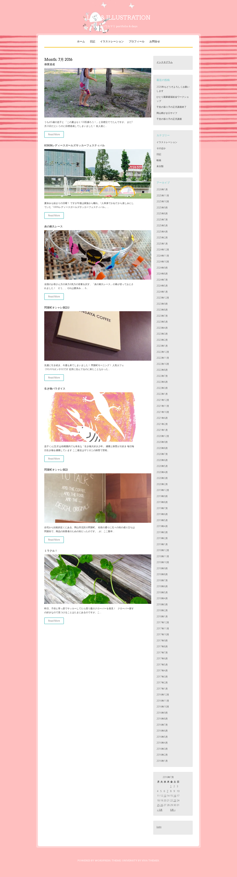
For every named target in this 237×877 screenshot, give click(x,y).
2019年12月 (163, 490)
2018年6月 (162, 586)
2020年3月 (162, 478)
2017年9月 (162, 640)
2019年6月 (162, 514)
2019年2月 (162, 538)
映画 (159, 160)
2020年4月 (162, 472)
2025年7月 (162, 219)
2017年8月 (162, 646)
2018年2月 (162, 610)
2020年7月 (162, 454)
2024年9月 (162, 267)
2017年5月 (162, 664)
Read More (54, 134)
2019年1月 (162, 544)
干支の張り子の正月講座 (169, 118)
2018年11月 (163, 556)
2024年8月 (162, 273)
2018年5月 (162, 592)
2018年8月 (162, 574)
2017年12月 (163, 622)
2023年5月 (162, 321)
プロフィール (137, 41)
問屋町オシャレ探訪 (56, 469)
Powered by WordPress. (94, 860)
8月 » (172, 809)
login (159, 826)
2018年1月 (162, 616)
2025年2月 (162, 237)
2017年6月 (162, 658)
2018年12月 (163, 550)
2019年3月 (162, 532)
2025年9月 (162, 207)
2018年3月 (162, 604)
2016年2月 (162, 754)
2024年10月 (163, 261)
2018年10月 (163, 562)
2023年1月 (162, 345)
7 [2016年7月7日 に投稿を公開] (167, 791)
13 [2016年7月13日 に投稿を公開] (165, 795)
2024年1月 (162, 291)
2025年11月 (163, 195)
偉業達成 (49, 64)
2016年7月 (162, 724)
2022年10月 (163, 363)
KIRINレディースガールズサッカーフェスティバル (74, 145)
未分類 (160, 166)
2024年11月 (163, 255)
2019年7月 (162, 508)
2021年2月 (162, 424)
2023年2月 (162, 339)
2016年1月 (162, 760)
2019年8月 (162, 502)
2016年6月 (162, 730)
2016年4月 (162, 742)
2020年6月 (162, 460)
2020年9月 (162, 442)
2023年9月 (162, 303)
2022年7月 (162, 375)
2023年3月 (162, 333)
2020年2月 (162, 484)
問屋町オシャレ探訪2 (56, 307)
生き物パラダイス (54, 388)
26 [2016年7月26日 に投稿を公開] (161, 805)
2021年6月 (162, 417)
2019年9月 (162, 496)
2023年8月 (162, 309)
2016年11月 (163, 700)
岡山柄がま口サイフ (167, 113)
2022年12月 (163, 351)
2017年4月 (162, 670)
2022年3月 (162, 387)
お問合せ (154, 41)
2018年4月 (162, 598)
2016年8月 (162, 718)
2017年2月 (162, 682)
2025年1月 (162, 243)
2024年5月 (162, 285)
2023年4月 (162, 327)
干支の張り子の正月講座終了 (171, 106)
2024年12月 (163, 249)
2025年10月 (163, 201)
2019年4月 (162, 526)
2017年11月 (163, 628)
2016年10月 (163, 706)
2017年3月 (162, 676)
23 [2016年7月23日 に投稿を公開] (174, 800)
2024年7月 (162, 279)
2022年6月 (162, 381)
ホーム (81, 41)
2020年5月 (162, 466)
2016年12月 (163, 694)
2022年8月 (162, 369)
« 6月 (159, 809)
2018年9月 (162, 568)
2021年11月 (163, 405)
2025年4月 (162, 231)
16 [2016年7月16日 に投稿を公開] (174, 795)
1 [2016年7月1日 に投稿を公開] (170, 786)
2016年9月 (162, 712)
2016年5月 (162, 736)
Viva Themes (150, 860)
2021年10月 (163, 412)
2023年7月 (162, 315)
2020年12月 (163, 436)
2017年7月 (162, 652)
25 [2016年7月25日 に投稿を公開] (158, 805)
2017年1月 (162, 688)
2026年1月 (162, 189)
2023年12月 (163, 297)
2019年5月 (162, 520)
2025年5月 (162, 225)
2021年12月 (163, 400)
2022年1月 (162, 393)
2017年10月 (163, 634)
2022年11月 (163, 357)
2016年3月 (162, 748)
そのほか (161, 148)
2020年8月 (162, 448)
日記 (92, 41)
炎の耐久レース (53, 226)
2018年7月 (162, 580)
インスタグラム (165, 62)
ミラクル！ (50, 550)
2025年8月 (162, 213)
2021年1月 (162, 429)
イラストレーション (112, 41)
